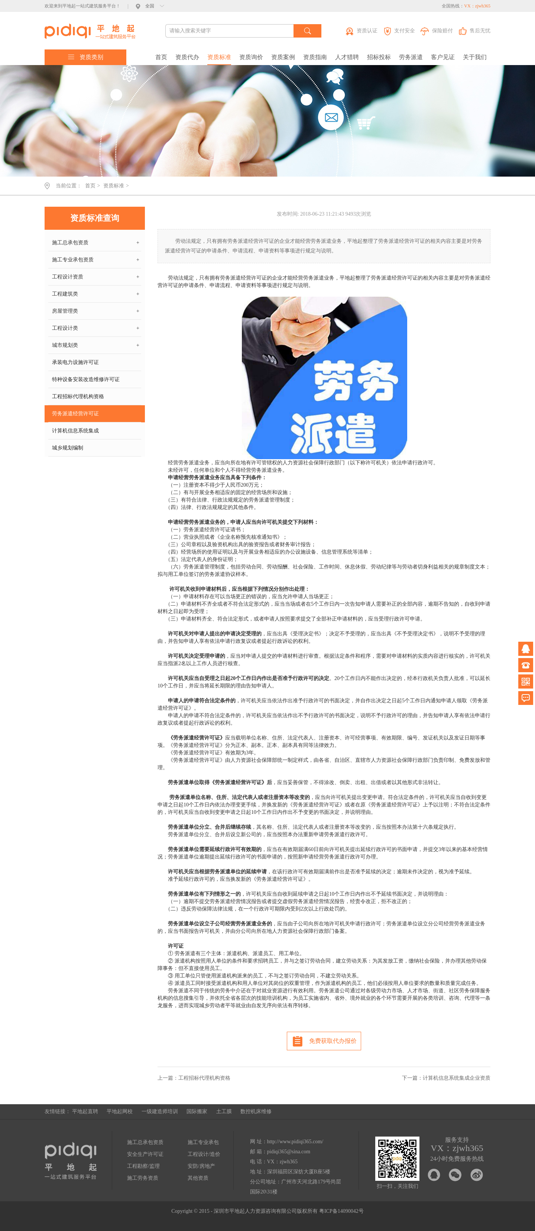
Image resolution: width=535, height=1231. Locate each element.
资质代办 (187, 57)
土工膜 (224, 1111)
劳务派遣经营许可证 (75, 413)
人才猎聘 (347, 57)
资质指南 (315, 57)
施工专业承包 (203, 1142)
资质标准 (219, 57)
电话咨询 (525, 665)
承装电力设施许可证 (75, 362)
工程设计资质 (95, 277)
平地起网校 (120, 1111)
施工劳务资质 (142, 1178)
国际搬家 (197, 1111)
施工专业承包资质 (95, 259)
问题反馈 (525, 697)
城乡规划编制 (67, 448)
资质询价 (251, 57)
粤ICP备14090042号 (341, 1211)
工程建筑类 (95, 294)
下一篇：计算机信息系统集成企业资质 (446, 1078)
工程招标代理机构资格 (78, 396)
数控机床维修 (256, 1111)
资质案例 (283, 57)
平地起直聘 (85, 1111)
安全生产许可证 (145, 1154)
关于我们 (475, 57)
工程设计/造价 (204, 1154)
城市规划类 (95, 345)
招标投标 (379, 57)
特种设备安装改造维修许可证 (86, 379)
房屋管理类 (95, 311)
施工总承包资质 (95, 242)
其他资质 (198, 1178)
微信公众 (525, 681)
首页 (161, 57)
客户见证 (443, 57)
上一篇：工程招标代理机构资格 (194, 1078)
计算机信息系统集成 (75, 431)
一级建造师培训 (160, 1111)
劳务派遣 (411, 57)
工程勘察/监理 (143, 1166)
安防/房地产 (201, 1166)
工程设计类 (95, 328)
